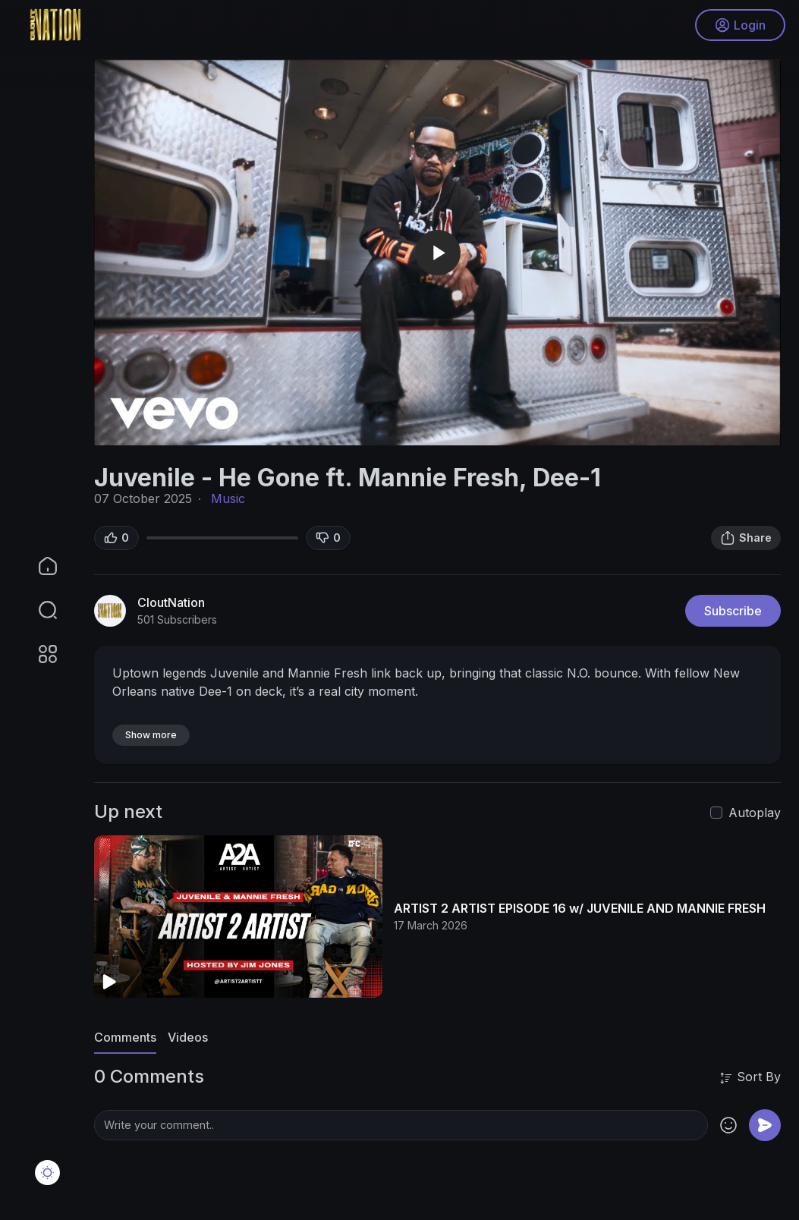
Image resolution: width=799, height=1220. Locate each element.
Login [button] (738, 26)
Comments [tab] (125, 1037)
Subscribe (733, 610)
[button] (38, 610)
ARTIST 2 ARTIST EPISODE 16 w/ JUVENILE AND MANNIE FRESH (580, 908)
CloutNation (171, 602)
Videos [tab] (188, 1037)
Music (228, 498)
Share (746, 538)
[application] (437, 252)
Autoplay (754, 812)
